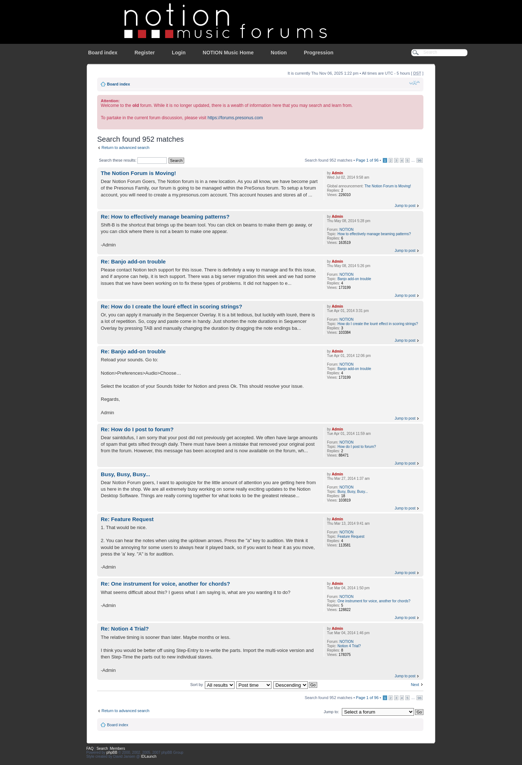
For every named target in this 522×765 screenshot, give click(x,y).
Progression (319, 52)
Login (179, 52)
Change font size (414, 82)
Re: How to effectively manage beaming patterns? (165, 216)
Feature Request (351, 537)
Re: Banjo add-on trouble (133, 261)
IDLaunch (149, 756)
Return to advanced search (125, 147)
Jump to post (405, 206)
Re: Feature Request (127, 519)
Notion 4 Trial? (349, 646)
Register (144, 52)
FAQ (90, 749)
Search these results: (133, 160)
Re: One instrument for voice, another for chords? (165, 584)
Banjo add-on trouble (354, 279)
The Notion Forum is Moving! (138, 173)
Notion (279, 52)
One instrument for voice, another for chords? (373, 601)
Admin (337, 173)
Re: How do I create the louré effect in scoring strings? (171, 306)
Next (415, 684)
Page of (367, 160)
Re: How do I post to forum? (137, 429)
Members (117, 749)
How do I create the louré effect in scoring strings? (377, 324)
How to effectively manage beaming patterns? (374, 234)
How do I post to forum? (356, 447)
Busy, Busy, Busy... (125, 474)
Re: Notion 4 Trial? (125, 628)
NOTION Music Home (228, 52)
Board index (102, 52)
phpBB (112, 752)
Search (102, 749)
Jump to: (331, 712)
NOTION (346, 230)
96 (420, 160)
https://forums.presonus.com (235, 117)
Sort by (196, 684)
